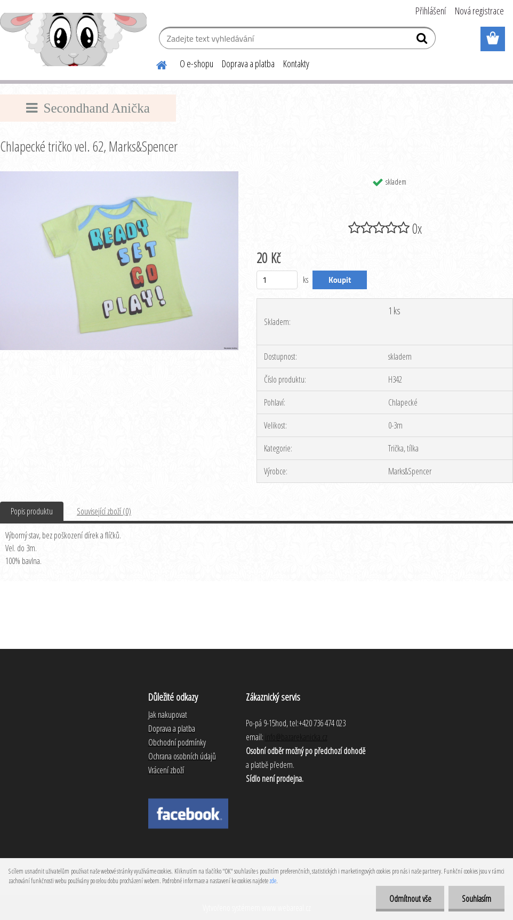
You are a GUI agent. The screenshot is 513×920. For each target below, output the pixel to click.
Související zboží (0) (104, 511)
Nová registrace (479, 10)
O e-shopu (196, 63)
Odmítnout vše (410, 899)
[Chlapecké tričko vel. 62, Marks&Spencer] (119, 175)
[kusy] (277, 280)
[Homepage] (155, 63)
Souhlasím (476, 899)
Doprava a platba (248, 63)
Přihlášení (430, 10)
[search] (423, 40)
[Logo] (73, 39)
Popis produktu (32, 511)
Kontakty (296, 63)
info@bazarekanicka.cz (296, 737)
